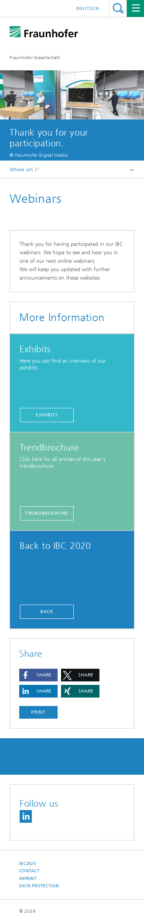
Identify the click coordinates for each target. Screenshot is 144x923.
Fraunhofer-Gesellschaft (35, 57)
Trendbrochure (47, 513)
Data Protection (39, 885)
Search (118, 8)
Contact (29, 870)
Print (38, 712)
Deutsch (87, 8)
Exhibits (47, 415)
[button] (38, 675)
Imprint (27, 878)
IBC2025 (27, 863)
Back (47, 611)
